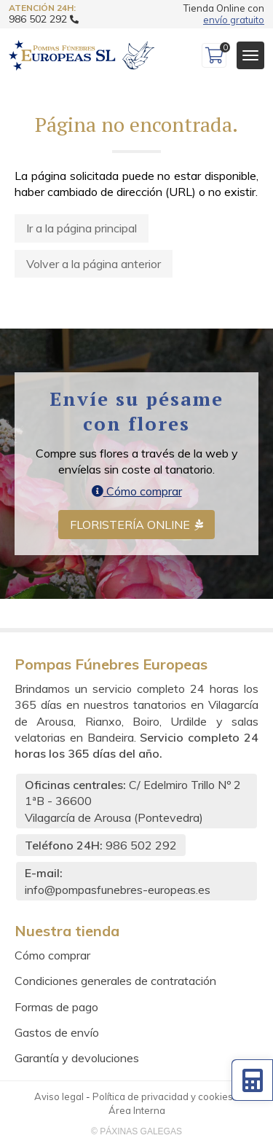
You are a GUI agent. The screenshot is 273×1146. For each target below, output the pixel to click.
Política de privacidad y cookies (162, 1096)
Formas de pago (56, 1007)
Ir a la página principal (81, 228)
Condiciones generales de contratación (115, 980)
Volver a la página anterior (93, 263)
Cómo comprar (137, 491)
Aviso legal (59, 1096)
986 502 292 (141, 845)
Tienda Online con (223, 14)
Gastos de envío (57, 1032)
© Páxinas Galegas (136, 1131)
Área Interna (136, 1110)
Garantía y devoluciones (77, 1058)
